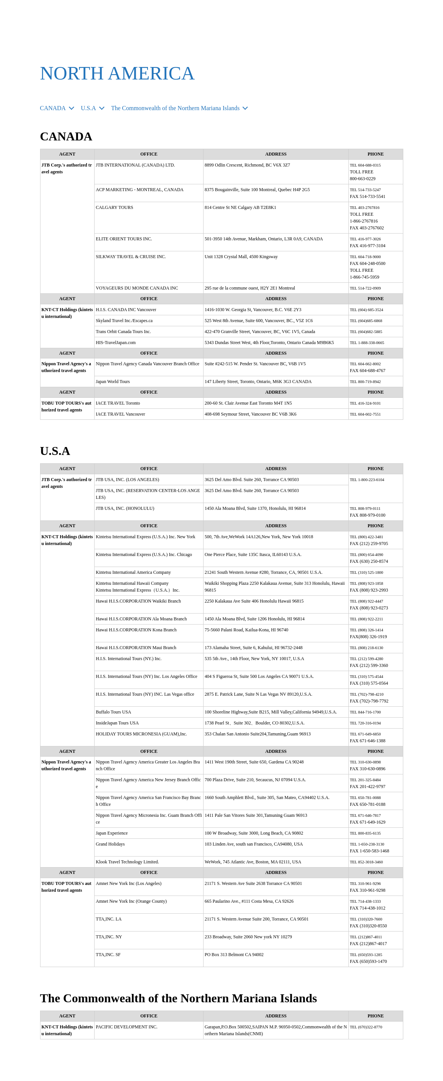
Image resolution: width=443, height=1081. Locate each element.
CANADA (54, 108)
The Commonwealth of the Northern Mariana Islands (189, 108)
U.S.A (92, 108)
